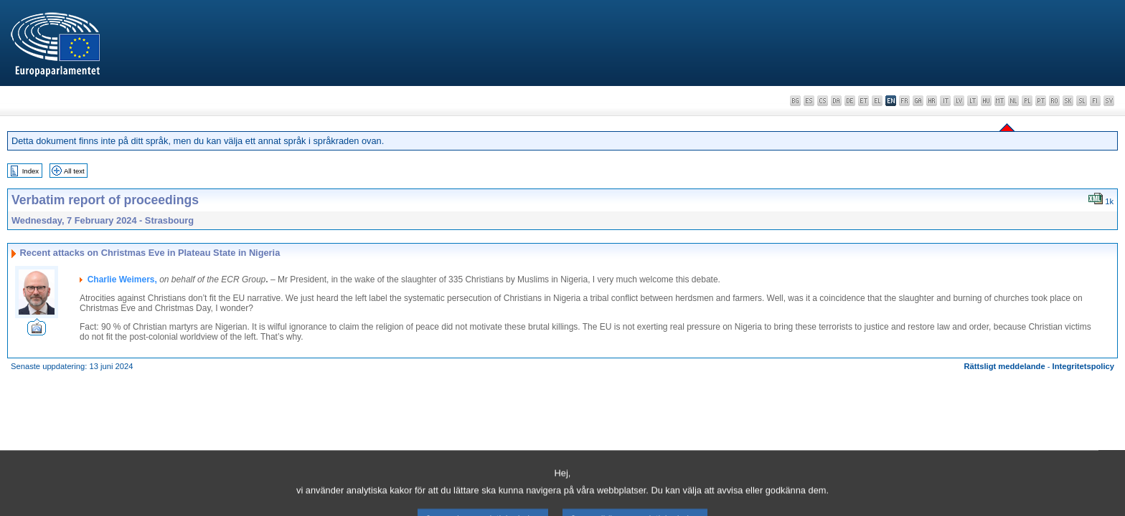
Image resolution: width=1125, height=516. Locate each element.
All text (74, 171)
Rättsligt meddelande (1004, 366)
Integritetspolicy (1083, 366)
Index (30, 171)
